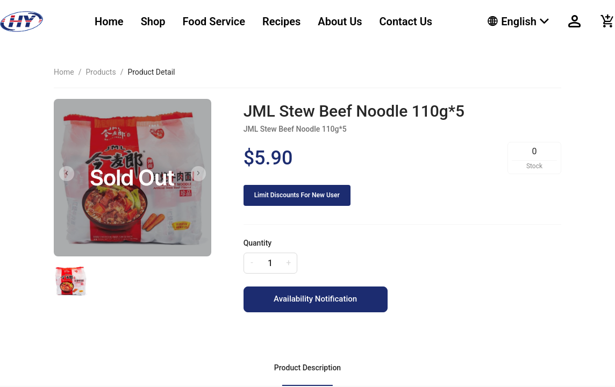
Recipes (281, 21)
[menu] (277, 21)
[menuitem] (109, 22)
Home (109, 21)
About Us (340, 21)
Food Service (214, 21)
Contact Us (406, 21)
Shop (153, 21)
